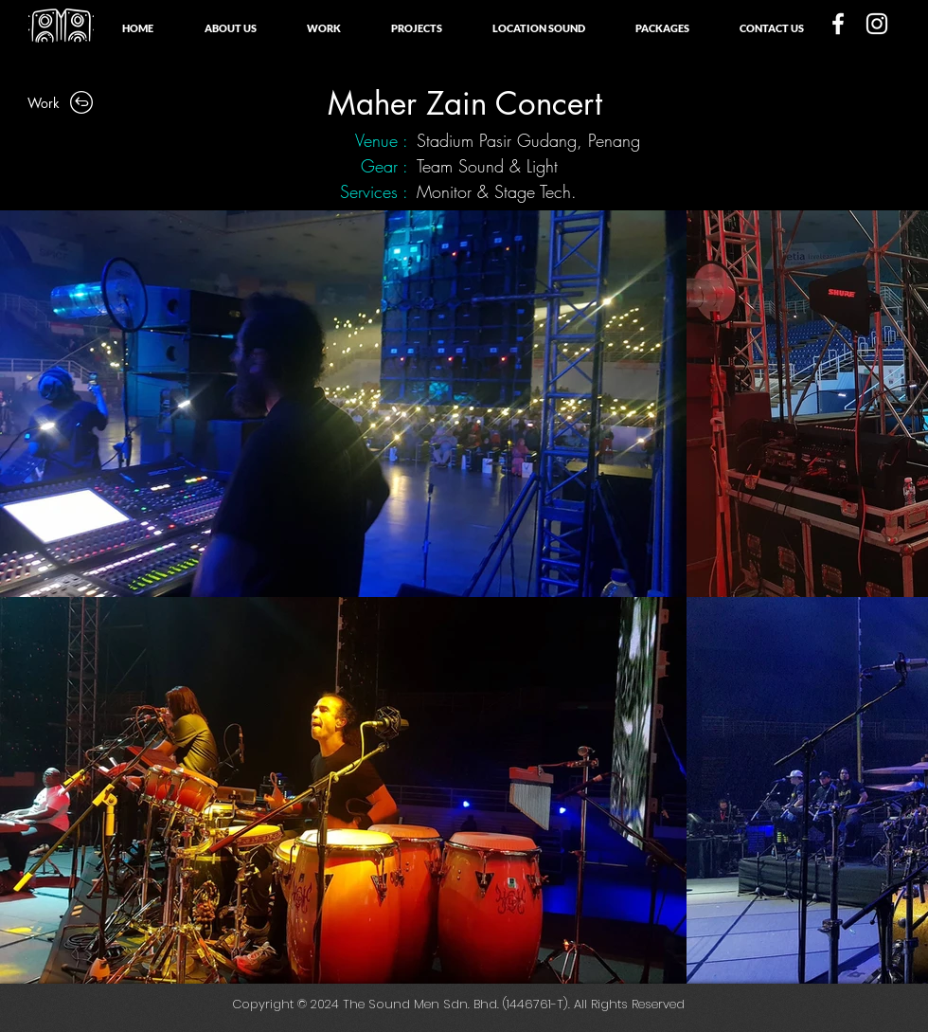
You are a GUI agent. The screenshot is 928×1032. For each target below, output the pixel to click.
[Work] (61, 102)
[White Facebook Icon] (838, 23)
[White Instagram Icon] (877, 23)
